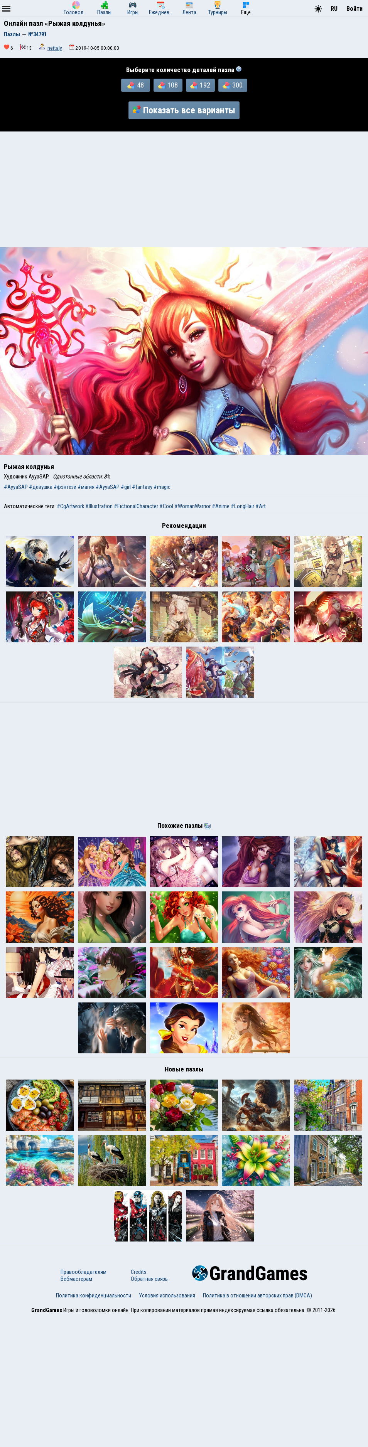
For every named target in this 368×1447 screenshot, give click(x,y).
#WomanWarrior (192, 506)
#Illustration (99, 506)
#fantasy (142, 486)
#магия (86, 486)
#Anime (221, 506)
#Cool (166, 506)
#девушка (40, 486)
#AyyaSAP (16, 486)
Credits (139, 1401)
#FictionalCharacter (136, 506)
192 (200, 85)
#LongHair (242, 506)
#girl (126, 486)
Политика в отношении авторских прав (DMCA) (257, 1425)
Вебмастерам (76, 1408)
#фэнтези (65, 486)
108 (168, 85)
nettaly (54, 48)
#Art (260, 506)
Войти (354, 8)
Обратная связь (149, 1408)
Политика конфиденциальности (93, 1425)
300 (233, 85)
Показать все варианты (184, 110)
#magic (162, 486)
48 (135, 85)
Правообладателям (83, 1401)
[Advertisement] (184, 189)
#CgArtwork (70, 506)
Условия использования (167, 1425)
